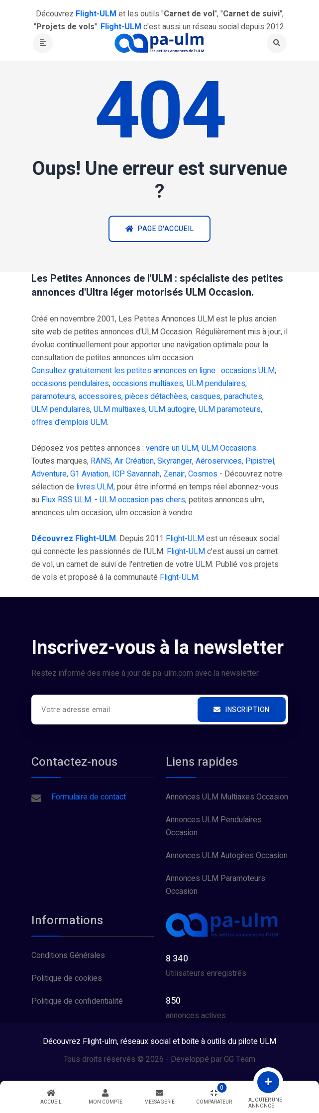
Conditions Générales (68, 955)
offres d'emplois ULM (69, 422)
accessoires (100, 396)
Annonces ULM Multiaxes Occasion (227, 797)
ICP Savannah (136, 474)
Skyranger (174, 461)
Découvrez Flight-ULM (73, 539)
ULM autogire (172, 409)
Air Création (134, 461)
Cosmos (202, 474)
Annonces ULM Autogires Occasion (227, 856)
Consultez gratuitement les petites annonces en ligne (123, 371)
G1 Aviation (89, 474)
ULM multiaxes (119, 409)
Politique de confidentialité (77, 1001)
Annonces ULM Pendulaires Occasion (214, 826)
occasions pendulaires (70, 384)
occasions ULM (248, 371)
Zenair (174, 474)
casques (205, 396)
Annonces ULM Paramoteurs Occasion (215, 885)
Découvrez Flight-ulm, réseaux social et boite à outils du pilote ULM (159, 1041)
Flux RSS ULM (66, 500)
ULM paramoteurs (230, 409)
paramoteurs (53, 396)
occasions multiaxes (147, 384)
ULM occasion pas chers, (143, 500)
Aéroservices (219, 461)
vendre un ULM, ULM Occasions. (202, 448)
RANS (101, 461)
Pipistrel (259, 461)
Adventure (49, 474)
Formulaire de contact (88, 797)
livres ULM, (95, 487)
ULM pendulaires (216, 384)
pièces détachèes (156, 396)
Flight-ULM (185, 539)
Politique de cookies (66, 978)
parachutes (243, 396)
